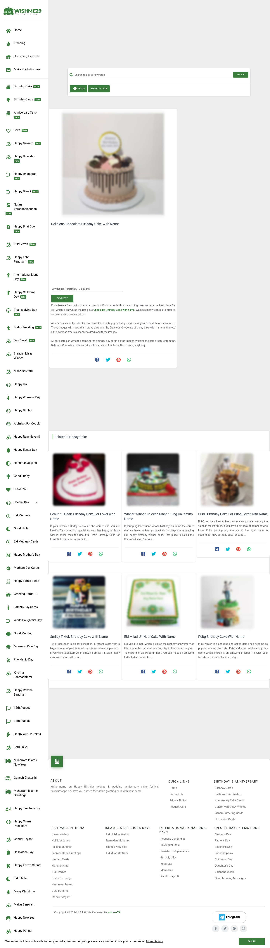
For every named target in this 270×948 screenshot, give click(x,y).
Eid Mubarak (18, 516)
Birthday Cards (224, 788)
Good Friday (18, 476)
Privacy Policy (177, 800)
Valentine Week (224, 872)
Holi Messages (61, 840)
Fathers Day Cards (22, 607)
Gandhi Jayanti (19, 839)
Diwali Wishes (60, 834)
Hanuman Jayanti (21, 463)
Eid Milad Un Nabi (117, 853)
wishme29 (114, 912)
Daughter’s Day (224, 865)
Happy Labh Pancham (20, 259)
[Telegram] (229, 917)
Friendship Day (19, 660)
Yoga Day (166, 863)
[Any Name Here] (87, 288)
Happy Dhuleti (19, 411)
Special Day (22, 503)
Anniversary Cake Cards (229, 800)
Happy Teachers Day (23, 809)
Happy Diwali (22, 192)
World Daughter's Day (24, 621)
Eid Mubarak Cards (22, 542)
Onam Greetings (62, 878)
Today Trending (23, 328)
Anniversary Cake (22, 114)
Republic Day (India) (172, 838)
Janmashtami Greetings (66, 853)
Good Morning (19, 634)
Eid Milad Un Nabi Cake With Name (150, 637)
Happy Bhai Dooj (21, 228)
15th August (18, 708)
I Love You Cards (225, 819)
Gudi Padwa (59, 872)
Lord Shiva (17, 747)
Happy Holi (17, 385)
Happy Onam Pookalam (18, 823)
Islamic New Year (116, 846)
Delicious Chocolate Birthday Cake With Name (85, 224)
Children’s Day (223, 859)
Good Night (17, 529)
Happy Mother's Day (23, 555)
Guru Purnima (60, 890)
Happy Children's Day (21, 294)
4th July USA (168, 857)
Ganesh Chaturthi (21, 778)
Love (17, 131)
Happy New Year (20, 918)
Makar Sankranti (20, 905)
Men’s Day (166, 870)
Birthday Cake (23, 87)
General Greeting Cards (229, 813)
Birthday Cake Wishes (228, 794)
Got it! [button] (252, 941)
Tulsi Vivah (21, 244)
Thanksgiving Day (22, 312)
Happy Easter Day (21, 450)
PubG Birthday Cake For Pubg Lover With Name (233, 514)
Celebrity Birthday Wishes (230, 806)
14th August (18, 721)
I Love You (16, 489)
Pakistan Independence (174, 851)
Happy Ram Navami (23, 437)
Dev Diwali (20, 341)
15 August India (170, 845)
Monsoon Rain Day (22, 647)
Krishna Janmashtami (19, 674)
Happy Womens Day (23, 398)
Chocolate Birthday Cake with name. (114, 309)
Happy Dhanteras (22, 176)
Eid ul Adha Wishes (117, 834)
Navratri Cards (60, 859)
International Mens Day (22, 277)
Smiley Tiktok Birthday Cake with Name (79, 637)
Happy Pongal (19, 931)
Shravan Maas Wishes (19, 355)
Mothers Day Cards (22, 568)
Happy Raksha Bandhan (19, 692)
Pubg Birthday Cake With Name (221, 637)
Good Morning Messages (230, 878)
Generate (62, 298)
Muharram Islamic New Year (22, 762)
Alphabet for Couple (23, 424)
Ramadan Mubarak (117, 840)
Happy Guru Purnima (23, 734)
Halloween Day (19, 852)
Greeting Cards (22, 594)
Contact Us (176, 794)
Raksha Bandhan (62, 846)
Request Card (177, 806)
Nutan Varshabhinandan (22, 208)
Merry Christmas (21, 892)
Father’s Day (222, 840)
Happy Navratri (23, 144)
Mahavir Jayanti (61, 897)
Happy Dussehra (21, 158)
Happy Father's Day (22, 581)
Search (241, 74)
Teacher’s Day (223, 846)
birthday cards (23, 100)
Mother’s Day (223, 834)
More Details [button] (154, 941)
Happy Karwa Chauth (23, 866)
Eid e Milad (17, 879)
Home (78, 88)
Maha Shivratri (19, 371)
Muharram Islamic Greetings (22, 793)
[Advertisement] (159, 35)
